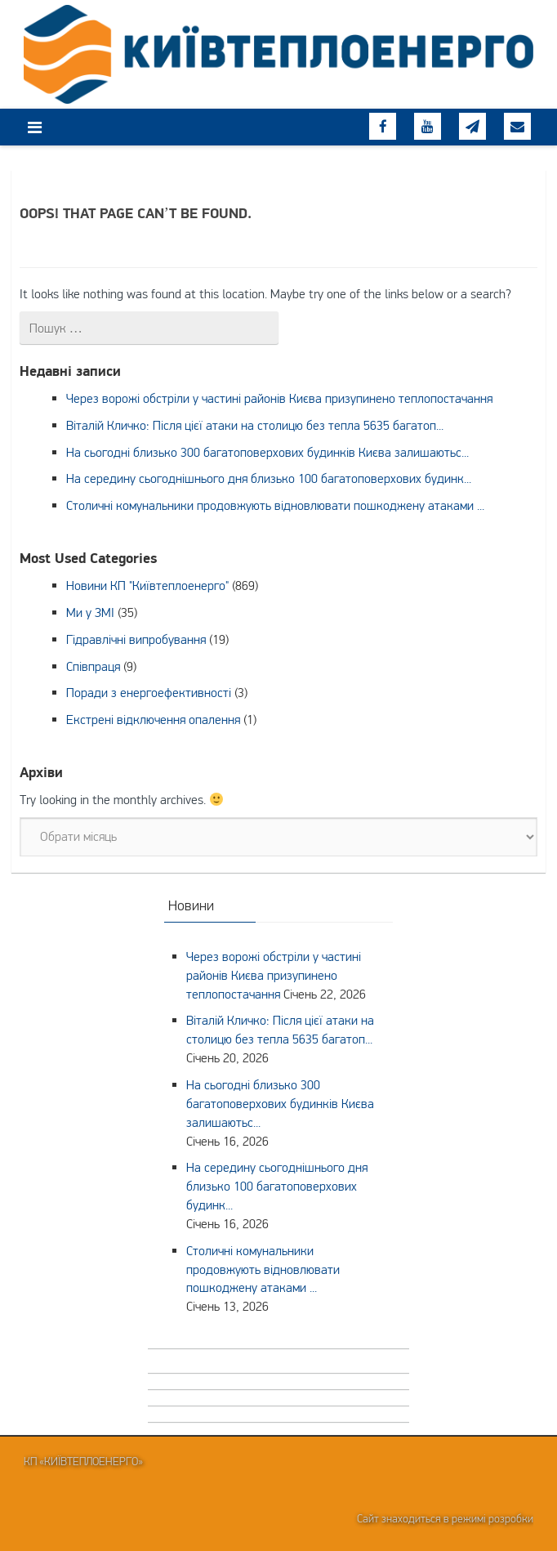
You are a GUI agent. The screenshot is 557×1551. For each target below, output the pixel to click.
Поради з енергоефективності (148, 692)
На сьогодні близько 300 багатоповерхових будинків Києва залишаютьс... (267, 452)
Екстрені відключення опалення (153, 719)
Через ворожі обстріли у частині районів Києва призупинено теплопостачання (279, 398)
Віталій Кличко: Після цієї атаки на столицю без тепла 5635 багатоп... (254, 425)
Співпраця (93, 666)
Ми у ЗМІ (90, 612)
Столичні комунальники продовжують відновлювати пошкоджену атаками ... (275, 505)
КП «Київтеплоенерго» (83, 1461)
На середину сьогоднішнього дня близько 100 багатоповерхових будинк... (268, 478)
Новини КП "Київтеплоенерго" (147, 585)
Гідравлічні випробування (136, 639)
